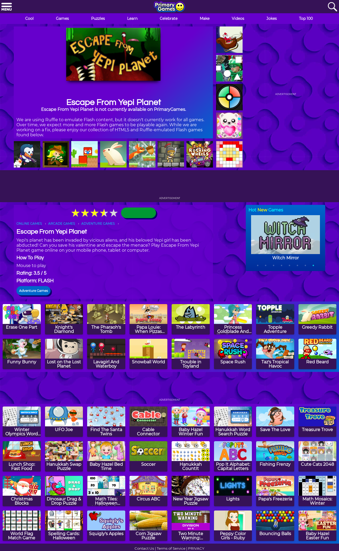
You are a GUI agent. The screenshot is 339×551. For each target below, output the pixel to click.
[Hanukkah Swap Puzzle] (64, 456)
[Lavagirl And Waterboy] (106, 354)
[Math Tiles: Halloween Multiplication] (106, 491)
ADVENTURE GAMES (98, 223)
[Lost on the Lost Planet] (64, 354)
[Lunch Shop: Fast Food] (22, 456)
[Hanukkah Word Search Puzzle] (233, 422)
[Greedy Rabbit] (317, 319)
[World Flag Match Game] (22, 526)
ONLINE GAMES (29, 223)
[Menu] (6, 7)
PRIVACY (196, 548)
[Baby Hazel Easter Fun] (317, 526)
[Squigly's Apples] (106, 526)
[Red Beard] (317, 354)
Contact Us (144, 548)
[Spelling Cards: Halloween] (64, 526)
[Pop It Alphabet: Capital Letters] (233, 456)
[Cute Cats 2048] (317, 456)
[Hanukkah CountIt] (191, 456)
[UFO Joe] (64, 422)
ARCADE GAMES (61, 223)
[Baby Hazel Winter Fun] (191, 422)
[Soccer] (149, 456)
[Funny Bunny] (22, 354)
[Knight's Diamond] (64, 319)
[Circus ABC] (149, 491)
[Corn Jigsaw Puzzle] (149, 526)
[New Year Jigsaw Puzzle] (191, 491)
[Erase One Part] (22, 319)
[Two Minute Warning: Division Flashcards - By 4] (191, 526)
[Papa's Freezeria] (275, 491)
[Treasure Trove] (317, 422)
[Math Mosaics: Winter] (317, 491)
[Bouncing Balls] (275, 526)
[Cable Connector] (149, 422)
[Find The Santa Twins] (106, 422)
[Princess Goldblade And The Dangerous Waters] (233, 319)
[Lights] (233, 491)
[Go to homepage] (169, 7)
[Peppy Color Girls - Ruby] (233, 526)
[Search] (332, 7)
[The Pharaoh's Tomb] (106, 319)
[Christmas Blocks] (22, 491)
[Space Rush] (233, 354)
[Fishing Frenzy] (275, 456)
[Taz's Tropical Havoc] (275, 354)
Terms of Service (171, 548)
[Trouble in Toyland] (191, 354)
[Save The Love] (275, 422)
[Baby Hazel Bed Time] (106, 456)
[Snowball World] (149, 354)
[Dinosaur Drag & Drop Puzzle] (64, 491)
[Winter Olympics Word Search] (22, 422)
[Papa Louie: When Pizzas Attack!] (149, 319)
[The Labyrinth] (191, 319)
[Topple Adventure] (275, 319)
